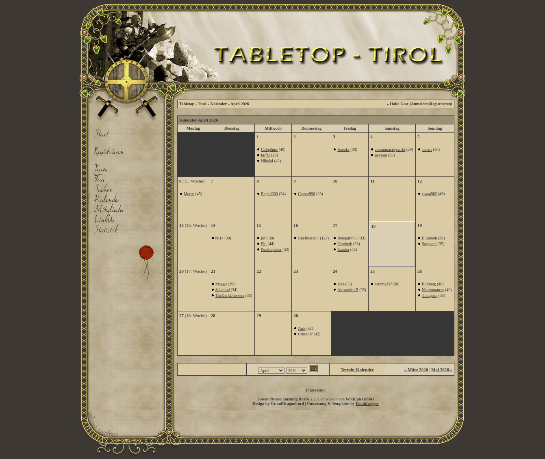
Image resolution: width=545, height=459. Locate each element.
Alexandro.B (347, 289)
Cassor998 (306, 193)
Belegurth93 (347, 238)
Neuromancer (433, 289)
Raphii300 (269, 193)
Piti (264, 243)
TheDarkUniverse (230, 295)
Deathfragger (367, 403)
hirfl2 (265, 155)
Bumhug (429, 284)
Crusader (305, 334)
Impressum (316, 389)
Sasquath (429, 243)
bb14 (219, 238)
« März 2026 (416, 369)
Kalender (219, 104)
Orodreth (344, 243)
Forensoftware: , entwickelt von (316, 399)
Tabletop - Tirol (192, 104)
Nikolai (267, 161)
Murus (189, 193)
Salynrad (222, 289)
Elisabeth (429, 238)
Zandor (343, 249)
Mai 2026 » (441, 369)
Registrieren (440, 104)
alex (340, 284)
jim (263, 238)
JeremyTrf (383, 284)
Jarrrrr (427, 149)
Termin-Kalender (357, 369)
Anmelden (420, 104)
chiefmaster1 (308, 238)
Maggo (221, 284)
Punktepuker (271, 249)
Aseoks (343, 149)
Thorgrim (429, 295)
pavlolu (381, 155)
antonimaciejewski (390, 149)
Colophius (269, 149)
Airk (301, 328)
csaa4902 (429, 193)
